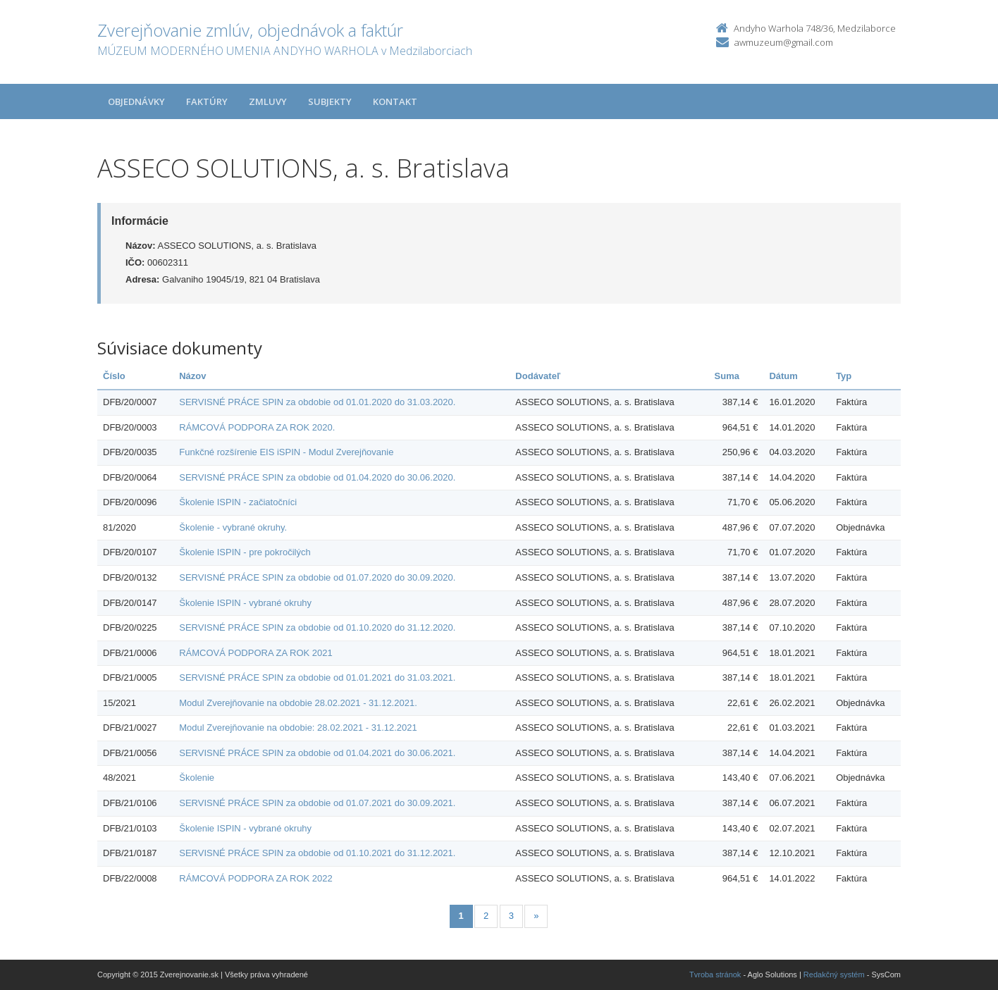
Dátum (783, 376)
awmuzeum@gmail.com (783, 42)
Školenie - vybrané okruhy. (233, 527)
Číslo (114, 376)
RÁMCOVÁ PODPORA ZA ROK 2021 (255, 653)
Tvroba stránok (715, 974)
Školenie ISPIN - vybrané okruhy (245, 603)
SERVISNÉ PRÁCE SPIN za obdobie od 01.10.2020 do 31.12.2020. (317, 627)
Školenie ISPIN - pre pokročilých (244, 552)
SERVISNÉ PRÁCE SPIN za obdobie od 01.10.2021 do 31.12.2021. (317, 853)
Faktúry (207, 101)
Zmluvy (268, 101)
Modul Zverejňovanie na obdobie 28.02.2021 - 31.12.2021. (298, 703)
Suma (727, 376)
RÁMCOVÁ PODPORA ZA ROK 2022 (255, 878)
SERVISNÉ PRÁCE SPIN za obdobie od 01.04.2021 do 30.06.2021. (317, 753)
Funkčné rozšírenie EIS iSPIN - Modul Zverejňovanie (286, 452)
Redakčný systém (834, 974)
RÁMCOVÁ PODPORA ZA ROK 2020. (257, 427)
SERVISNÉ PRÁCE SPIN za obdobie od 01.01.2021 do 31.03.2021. (317, 677)
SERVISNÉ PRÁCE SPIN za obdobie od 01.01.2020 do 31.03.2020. (317, 402)
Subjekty (330, 101)
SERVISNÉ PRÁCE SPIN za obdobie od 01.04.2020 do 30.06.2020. (317, 477)
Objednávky (136, 101)
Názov (192, 376)
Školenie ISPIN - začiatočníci (238, 502)
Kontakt (395, 101)
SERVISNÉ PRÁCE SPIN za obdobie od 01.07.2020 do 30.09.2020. (317, 577)
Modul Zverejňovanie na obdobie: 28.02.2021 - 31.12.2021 (298, 727)
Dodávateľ (537, 376)
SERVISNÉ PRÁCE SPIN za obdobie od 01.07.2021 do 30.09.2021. (317, 803)
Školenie (196, 777)
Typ (843, 376)
